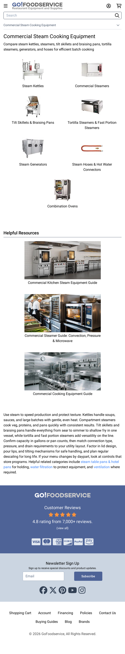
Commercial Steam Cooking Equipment (29, 25)
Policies (86, 613)
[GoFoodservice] (39, 6)
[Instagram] (82, 590)
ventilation (102, 467)
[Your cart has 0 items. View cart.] (119, 6)
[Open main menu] (6, 6)
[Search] (59, 15)
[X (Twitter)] (53, 590)
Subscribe (88, 576)
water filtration (41, 467)
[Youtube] (72, 590)
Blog (68, 622)
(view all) (62, 528)
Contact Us (107, 613)
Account (44, 613)
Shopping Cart (20, 613)
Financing (65, 613)
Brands (84, 622)
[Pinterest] (62, 590)
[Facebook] (43, 590)
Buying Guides (47, 622)
